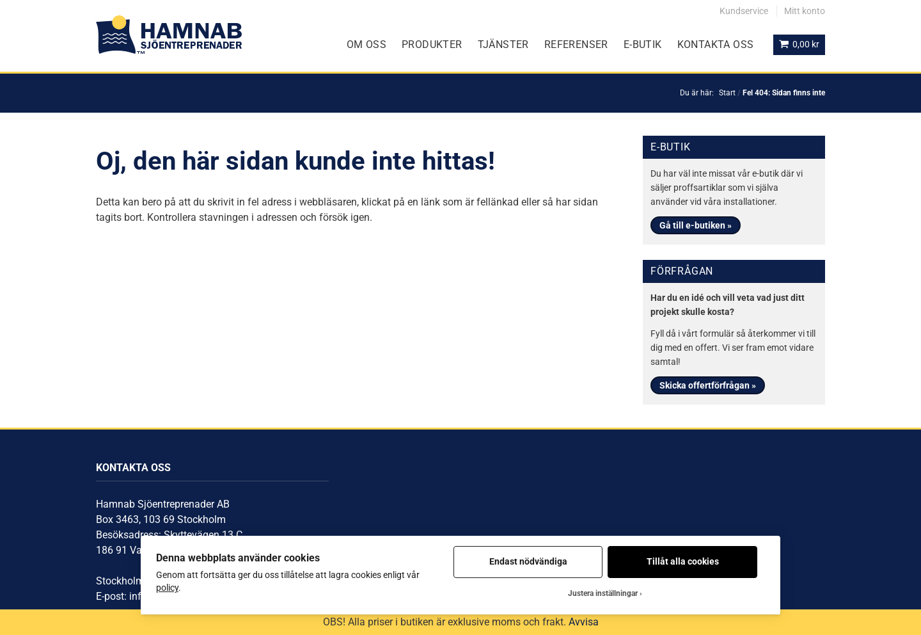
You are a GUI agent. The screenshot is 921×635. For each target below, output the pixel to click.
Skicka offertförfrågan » (707, 385)
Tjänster (503, 44)
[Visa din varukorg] (799, 45)
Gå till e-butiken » (695, 225)
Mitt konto (804, 11)
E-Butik (643, 44)
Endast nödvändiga (528, 561)
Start (727, 92)
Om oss (366, 44)
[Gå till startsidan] (169, 34)
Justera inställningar (603, 593)
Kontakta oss (715, 44)
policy (167, 588)
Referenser (576, 44)
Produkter (432, 44)
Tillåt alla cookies (683, 561)
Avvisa (584, 622)
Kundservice (744, 11)
